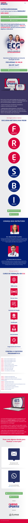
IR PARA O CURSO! (14, 20)
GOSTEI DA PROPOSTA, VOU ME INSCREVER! (14, 493)
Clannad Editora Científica (5, 520)
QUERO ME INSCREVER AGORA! (14, 70)
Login (25, 0)
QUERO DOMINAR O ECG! (14, 16)
